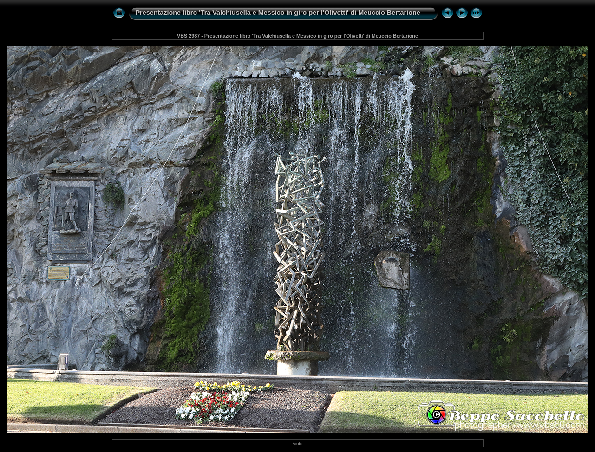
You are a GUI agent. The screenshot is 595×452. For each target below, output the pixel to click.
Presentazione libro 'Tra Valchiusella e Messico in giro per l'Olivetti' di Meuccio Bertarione (278, 12)
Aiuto (298, 443)
